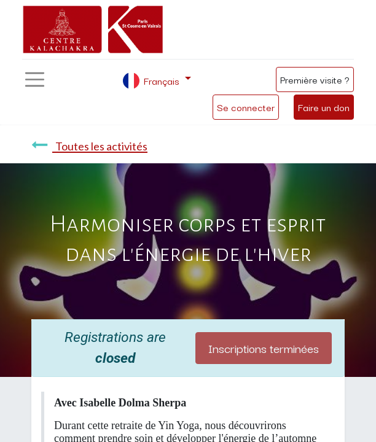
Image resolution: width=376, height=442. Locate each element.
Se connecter (246, 106)
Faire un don (324, 106)
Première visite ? (315, 79)
